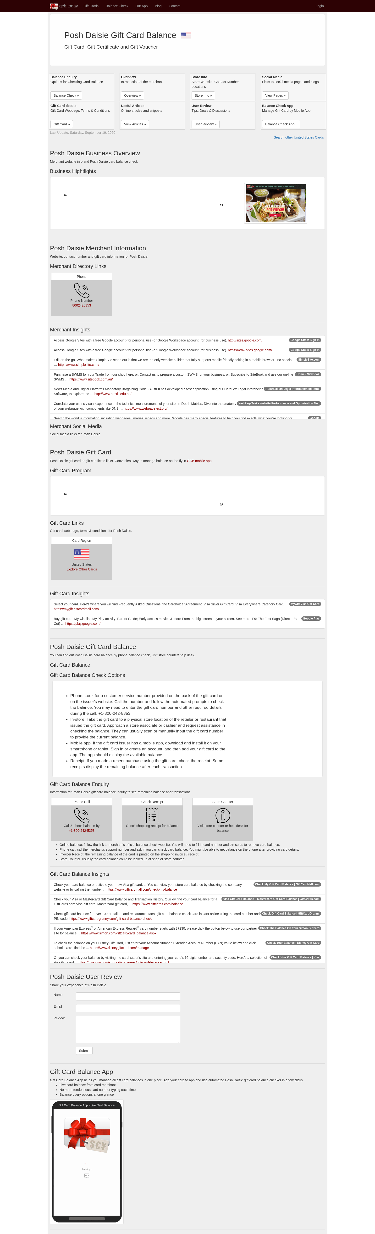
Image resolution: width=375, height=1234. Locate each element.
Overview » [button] (132, 95)
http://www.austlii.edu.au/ (113, 394)
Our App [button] (141, 6)
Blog (158, 6)
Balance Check (117, 6)
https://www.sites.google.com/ (250, 350)
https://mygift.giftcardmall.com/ (76, 609)
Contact (174, 6)
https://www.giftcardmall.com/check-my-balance (141, 889)
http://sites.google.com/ (245, 340)
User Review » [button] (205, 124)
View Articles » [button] (135, 124)
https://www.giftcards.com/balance (157, 904)
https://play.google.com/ (82, 623)
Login (320, 6)
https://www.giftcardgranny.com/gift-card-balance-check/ (110, 919)
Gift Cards (91, 6)
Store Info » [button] (203, 95)
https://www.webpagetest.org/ (146, 408)
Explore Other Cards (81, 569)
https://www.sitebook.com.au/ (91, 379)
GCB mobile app (199, 461)
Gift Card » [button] (62, 124)
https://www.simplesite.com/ (78, 365)
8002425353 (81, 305)
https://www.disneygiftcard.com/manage (119, 948)
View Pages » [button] (275, 95)
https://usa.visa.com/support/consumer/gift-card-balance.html (123, 962)
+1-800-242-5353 (82, 830)
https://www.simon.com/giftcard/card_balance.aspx (118, 933)
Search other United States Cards (299, 137)
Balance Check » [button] (66, 95)
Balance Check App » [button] (281, 124)
